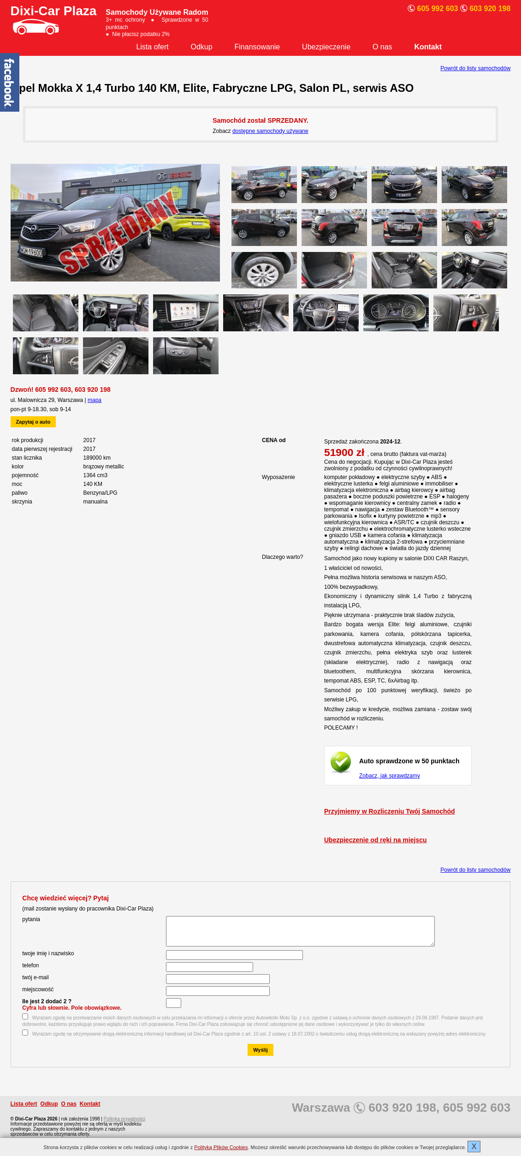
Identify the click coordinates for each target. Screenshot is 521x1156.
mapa (94, 400)
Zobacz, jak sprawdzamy (389, 776)
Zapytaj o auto (33, 422)
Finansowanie (257, 47)
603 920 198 (93, 389)
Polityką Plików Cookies (221, 1147)
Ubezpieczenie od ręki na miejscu (375, 840)
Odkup (202, 47)
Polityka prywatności (125, 1124)
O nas (382, 47)
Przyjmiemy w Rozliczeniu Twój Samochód (389, 811)
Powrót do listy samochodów (475, 68)
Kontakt (428, 47)
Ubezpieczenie (326, 47)
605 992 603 (53, 389)
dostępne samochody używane (270, 131)
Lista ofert (152, 47)
